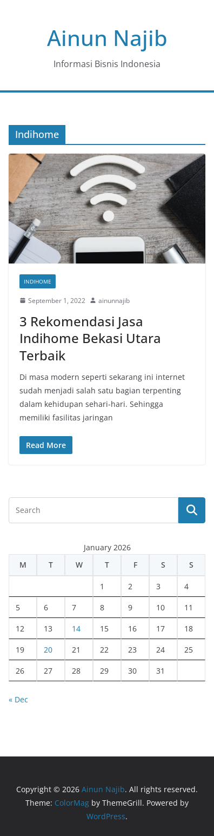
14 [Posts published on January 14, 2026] (76, 628)
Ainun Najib (107, 37)
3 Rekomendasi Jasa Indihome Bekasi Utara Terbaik (90, 338)
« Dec (18, 699)
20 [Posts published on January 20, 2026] (48, 649)
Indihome (37, 281)
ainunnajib (114, 300)
